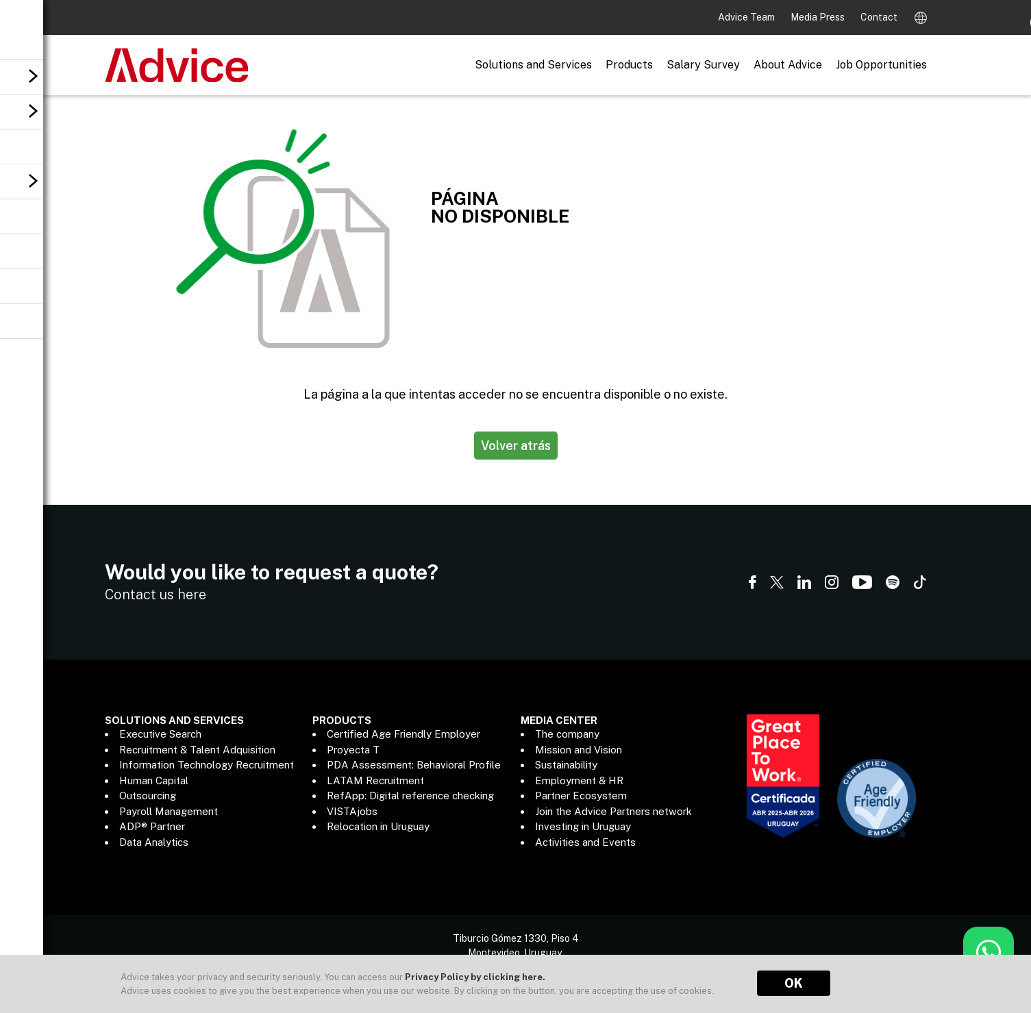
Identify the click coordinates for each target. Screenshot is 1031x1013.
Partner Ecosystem (581, 795)
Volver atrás (516, 445)
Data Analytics (153, 842)
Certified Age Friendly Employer (403, 734)
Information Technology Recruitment (206, 765)
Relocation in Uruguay (378, 826)
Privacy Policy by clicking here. (475, 977)
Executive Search (160, 734)
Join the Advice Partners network (613, 811)
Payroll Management (168, 811)
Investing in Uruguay (583, 826)
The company (567, 734)
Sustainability (566, 765)
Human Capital (153, 780)
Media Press (819, 17)
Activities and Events (585, 842)
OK (793, 983)
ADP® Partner (152, 826)
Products (629, 64)
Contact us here (155, 594)
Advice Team (747, 17)
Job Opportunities (881, 64)
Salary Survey (703, 64)
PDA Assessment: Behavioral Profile (414, 765)
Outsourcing (147, 795)
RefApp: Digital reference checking (410, 795)
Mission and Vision (578, 749)
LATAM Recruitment (375, 780)
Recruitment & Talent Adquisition (197, 749)
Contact (878, 17)
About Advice (788, 64)
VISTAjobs (352, 811)
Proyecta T (353, 749)
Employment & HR (579, 780)
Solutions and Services (533, 64)
